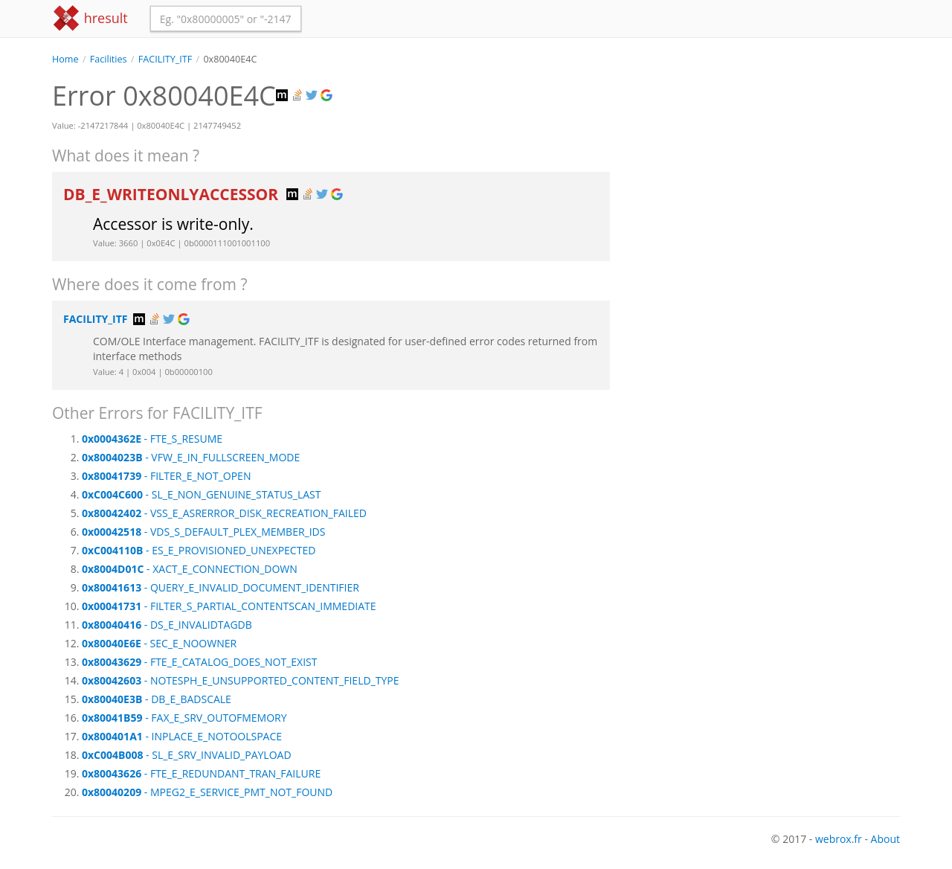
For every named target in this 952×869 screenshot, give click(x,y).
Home (65, 59)
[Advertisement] (766, 170)
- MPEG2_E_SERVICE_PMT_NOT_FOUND (207, 792)
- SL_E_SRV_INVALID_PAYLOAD (187, 755)
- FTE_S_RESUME (152, 439)
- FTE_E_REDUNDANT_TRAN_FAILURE (201, 773)
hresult (90, 18)
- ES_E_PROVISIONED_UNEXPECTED (198, 550)
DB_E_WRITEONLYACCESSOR (173, 194)
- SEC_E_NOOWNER (159, 643)
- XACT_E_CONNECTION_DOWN (190, 569)
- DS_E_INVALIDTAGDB (167, 625)
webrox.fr (838, 839)
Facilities (108, 59)
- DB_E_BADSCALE (156, 699)
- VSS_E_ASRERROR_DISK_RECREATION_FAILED (224, 513)
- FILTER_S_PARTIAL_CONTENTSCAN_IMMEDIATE (229, 606)
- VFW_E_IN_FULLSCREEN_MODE (191, 457)
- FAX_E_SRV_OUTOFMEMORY (184, 718)
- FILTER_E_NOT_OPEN (166, 476)
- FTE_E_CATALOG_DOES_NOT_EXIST (200, 662)
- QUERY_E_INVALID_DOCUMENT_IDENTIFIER (220, 587)
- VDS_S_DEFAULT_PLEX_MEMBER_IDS (203, 532)
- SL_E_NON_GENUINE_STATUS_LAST (201, 494)
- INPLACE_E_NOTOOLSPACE (182, 736)
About (885, 839)
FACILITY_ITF (165, 59)
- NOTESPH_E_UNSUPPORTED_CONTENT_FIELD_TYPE (240, 680)
